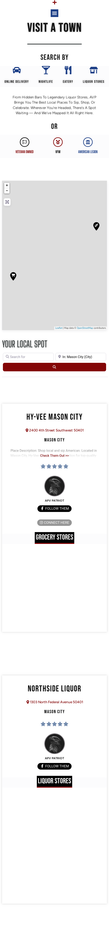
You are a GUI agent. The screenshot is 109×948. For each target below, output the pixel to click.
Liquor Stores (93, 82)
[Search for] (28, 357)
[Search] (54, 367)
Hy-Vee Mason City (54, 417)
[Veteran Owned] (24, 142)
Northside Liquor (54, 689)
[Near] (80, 357)
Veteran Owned (25, 152)
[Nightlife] (46, 70)
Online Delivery (17, 82)
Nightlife (46, 82)
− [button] (7, 190)
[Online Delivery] (17, 70)
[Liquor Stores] (94, 70)
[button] (54, 13)
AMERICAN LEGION (88, 152)
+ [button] (7, 185)
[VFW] (58, 142)
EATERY (68, 82)
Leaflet (58, 328)
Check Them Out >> (54, 456)
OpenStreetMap (85, 328)
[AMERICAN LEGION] (88, 142)
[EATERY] (68, 70)
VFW (57, 152)
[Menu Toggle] (55, 2)
